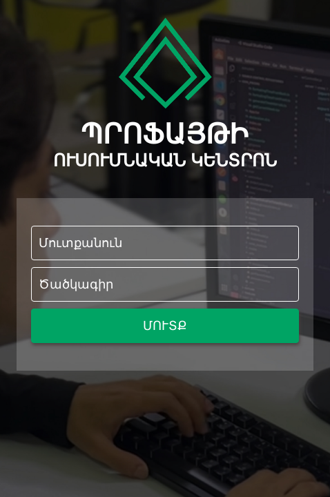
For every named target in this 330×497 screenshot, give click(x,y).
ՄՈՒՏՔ (165, 326)
